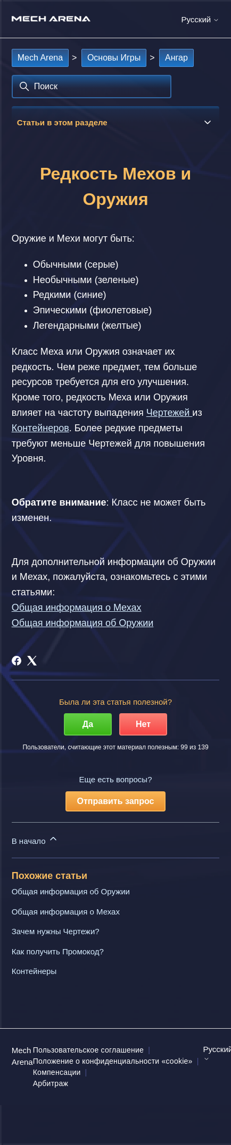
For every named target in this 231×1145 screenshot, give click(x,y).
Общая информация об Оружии (71, 891)
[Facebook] (16, 660)
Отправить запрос (115, 801)
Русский (200, 19)
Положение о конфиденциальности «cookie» (113, 1061)
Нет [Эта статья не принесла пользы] (143, 724)
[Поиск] (91, 86)
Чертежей (169, 412)
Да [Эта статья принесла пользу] (87, 724)
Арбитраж (50, 1083)
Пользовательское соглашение (88, 1050)
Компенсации (57, 1072)
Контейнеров (40, 428)
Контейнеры (34, 971)
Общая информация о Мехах (66, 911)
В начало (35, 839)
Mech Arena (40, 57)
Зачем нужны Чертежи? (56, 931)
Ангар (176, 57)
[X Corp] (32, 660)
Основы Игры (114, 57)
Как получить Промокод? (58, 951)
